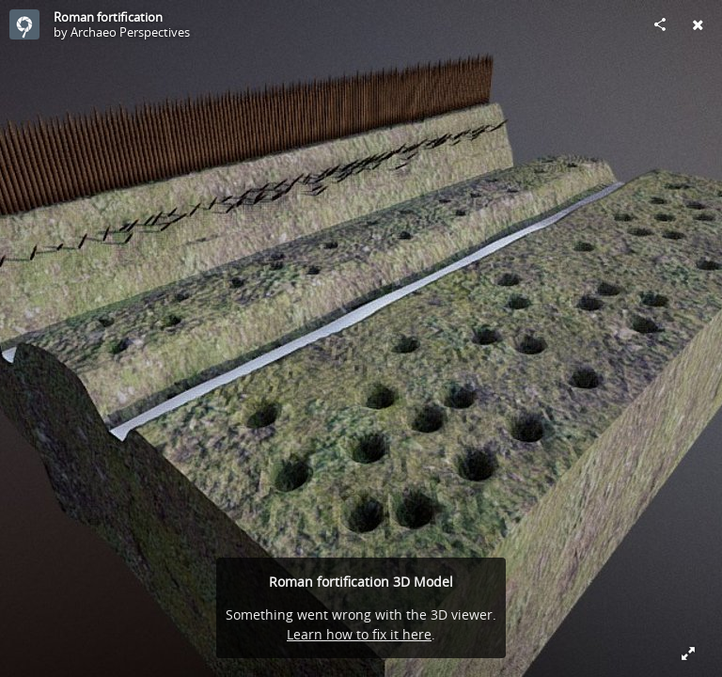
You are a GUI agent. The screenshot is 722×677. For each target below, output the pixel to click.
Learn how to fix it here (359, 634)
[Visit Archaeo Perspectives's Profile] (24, 24)
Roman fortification (108, 16)
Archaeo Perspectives (130, 32)
